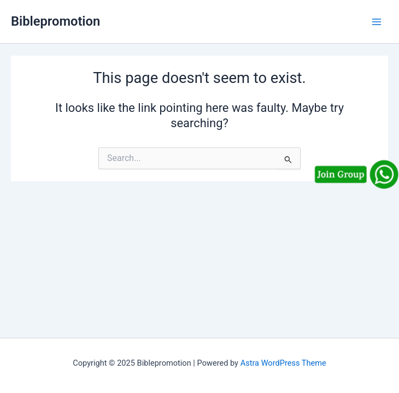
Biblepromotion (55, 21)
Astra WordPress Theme (283, 363)
